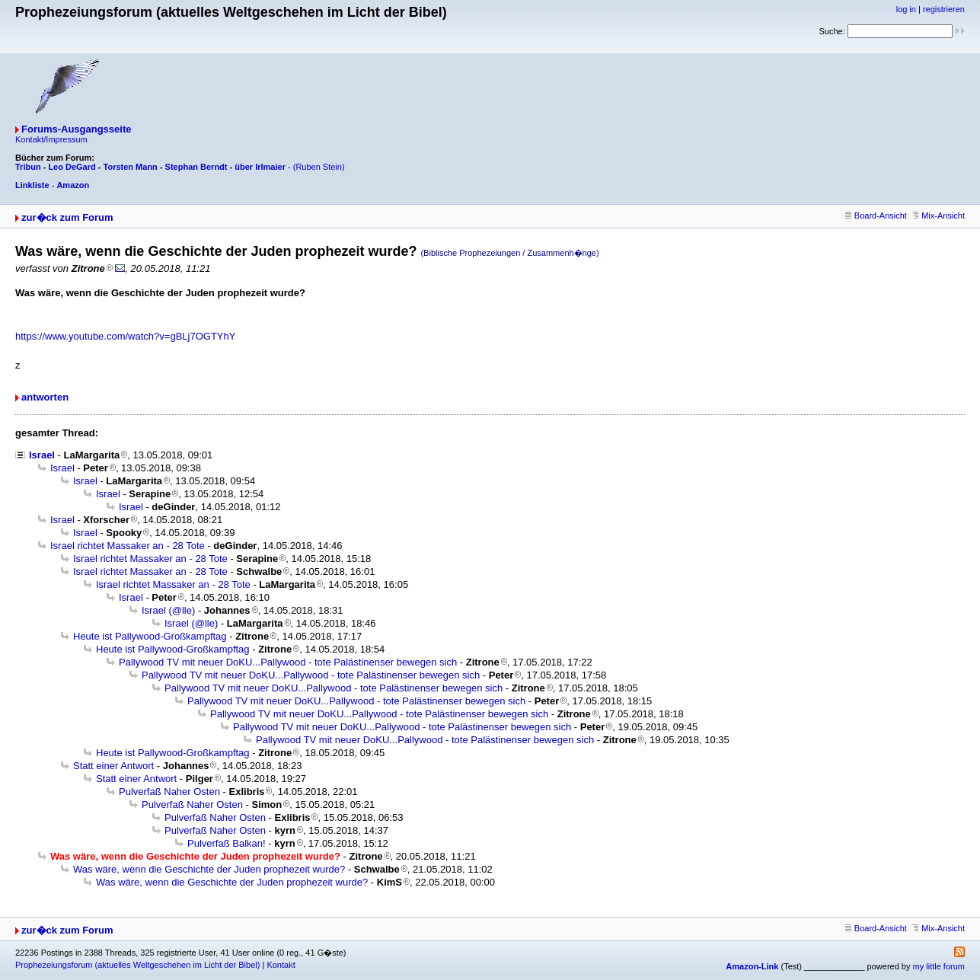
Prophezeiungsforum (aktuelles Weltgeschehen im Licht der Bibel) (137, 964)
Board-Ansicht (876, 215)
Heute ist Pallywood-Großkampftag (150, 636)
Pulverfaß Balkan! (226, 843)
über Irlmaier (260, 166)
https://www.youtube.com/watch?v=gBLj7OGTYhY (125, 336)
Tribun (28, 166)
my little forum (939, 966)
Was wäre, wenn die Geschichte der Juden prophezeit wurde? (209, 869)
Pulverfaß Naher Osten (169, 791)
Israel (42, 455)
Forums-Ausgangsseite (76, 129)
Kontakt (281, 964)
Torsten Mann (131, 166)
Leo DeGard (71, 166)
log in (906, 9)
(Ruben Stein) (319, 166)
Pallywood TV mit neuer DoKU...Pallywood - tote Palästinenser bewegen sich (288, 662)
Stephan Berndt (196, 166)
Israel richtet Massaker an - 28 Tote (127, 545)
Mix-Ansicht (938, 215)
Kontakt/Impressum (51, 139)
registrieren (944, 9)
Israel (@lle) (168, 610)
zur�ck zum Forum (67, 217)
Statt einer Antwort (113, 765)
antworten (45, 397)
